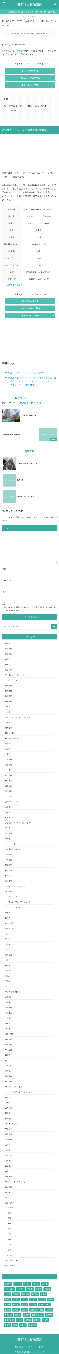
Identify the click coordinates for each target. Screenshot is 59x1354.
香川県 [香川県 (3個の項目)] (7, 1325)
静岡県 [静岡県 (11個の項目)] (45, 1320)
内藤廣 (7, 1002)
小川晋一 (8, 770)
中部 (9, 1223)
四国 (9, 1239)
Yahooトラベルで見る (30, 78)
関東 (9, 1218)
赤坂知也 (8, 649)
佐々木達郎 (9, 870)
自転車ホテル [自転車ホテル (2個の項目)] (37, 1315)
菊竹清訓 (8, 791)
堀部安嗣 (8, 1081)
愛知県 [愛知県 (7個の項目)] (33, 1305)
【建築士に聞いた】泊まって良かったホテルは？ (29, 12)
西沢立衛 (8, 1039)
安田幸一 (8, 1145)
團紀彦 (7, 976)
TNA (7, 986)
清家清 (7, 913)
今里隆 (7, 712)
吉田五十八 (9, 1171)
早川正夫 (8, 1050)
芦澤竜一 (8, 659)
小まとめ (8, 1255)
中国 (9, 1234)
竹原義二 (8, 944)
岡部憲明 (8, 765)
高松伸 (7, 934)
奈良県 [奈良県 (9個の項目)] (43, 1294)
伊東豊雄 (8, 691)
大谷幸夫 (8, 759)
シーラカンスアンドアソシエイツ (17, 902)
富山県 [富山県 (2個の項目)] (16, 1299)
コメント (9, 528)
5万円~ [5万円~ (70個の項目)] (27, 1284)
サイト (5, 592)
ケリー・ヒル (10, 844)
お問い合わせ (19, 1347)
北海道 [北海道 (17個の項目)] (7, 1294)
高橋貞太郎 (9, 928)
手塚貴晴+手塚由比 (12, 992)
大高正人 (8, 754)
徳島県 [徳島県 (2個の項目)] (16, 1305)
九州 (9, 1244)
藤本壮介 (8, 1071)
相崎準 (7, 643)
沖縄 (9, 1250)
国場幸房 (8, 855)
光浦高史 (8, 1129)
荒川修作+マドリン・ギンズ (15, 675)
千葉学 (7, 981)
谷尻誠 (7, 965)
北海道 (10, 1207)
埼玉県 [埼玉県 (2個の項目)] (35, 1294)
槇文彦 (7, 1113)
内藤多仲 (8, 997)
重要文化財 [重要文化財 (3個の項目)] (9, 1320)
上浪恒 (7, 723)
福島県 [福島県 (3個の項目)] (17, 1315)
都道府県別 (9, 1203)
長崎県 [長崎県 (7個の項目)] (19, 1320)
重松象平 (8, 881)
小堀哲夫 (8, 860)
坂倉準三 (8, 865)
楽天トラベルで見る (30, 85)
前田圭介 (8, 1097)
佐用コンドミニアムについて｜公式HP (26, 373)
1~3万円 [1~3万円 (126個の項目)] (8, 1284)
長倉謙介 (8, 1008)
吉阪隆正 (8, 1166)
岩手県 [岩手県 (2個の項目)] (50, 1299)
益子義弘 (8, 1118)
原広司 (7, 1055)
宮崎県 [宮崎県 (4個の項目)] (7, 1299)
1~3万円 (37, 403)
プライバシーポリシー (37, 1347)
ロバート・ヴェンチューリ (15, 1182)
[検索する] (54, 626)
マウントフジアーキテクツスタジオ (18, 1092)
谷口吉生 (8, 960)
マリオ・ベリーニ (12, 1124)
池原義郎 (8, 696)
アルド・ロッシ (11, 680)
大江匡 (7, 749)
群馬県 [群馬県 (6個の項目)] (26, 1315)
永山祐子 (8, 1029)
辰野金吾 (8, 955)
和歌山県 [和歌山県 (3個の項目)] (25, 1294)
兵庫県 (5, 51)
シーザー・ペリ (11, 897)
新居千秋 (8, 670)
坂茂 (7, 1060)
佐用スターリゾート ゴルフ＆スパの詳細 (28, 106)
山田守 (7, 1161)
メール (6, 580)
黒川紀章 (8, 833)
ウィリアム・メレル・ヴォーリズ (17, 717)
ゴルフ (14, 403)
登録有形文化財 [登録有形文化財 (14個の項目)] (36, 1310)
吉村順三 (8, 1176)
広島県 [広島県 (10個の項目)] (7, 1305)
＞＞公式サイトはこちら (13, 285)
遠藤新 (7, 744)
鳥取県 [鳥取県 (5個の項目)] (22, 1325)
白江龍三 (8, 891)
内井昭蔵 (8, 728)
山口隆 (7, 1150)
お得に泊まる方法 (12, 1260)
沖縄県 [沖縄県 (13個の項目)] (16, 1310)
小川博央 (8, 775)
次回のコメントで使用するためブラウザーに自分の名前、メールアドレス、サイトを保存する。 (29, 608)
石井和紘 (8, 701)
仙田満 (7, 918)
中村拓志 (8, 1018)
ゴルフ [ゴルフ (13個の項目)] (44, 1284)
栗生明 (7, 828)
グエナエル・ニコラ (12, 802)
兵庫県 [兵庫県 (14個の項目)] (47, 1289)
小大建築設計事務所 (12, 849)
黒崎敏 (7, 839)
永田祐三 (8, 1013)
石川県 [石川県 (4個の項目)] (49, 1310)
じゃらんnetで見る (30, 71)
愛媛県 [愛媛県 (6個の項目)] (24, 1305)
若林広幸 (8, 1187)
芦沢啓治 (8, 654)
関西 (9, 1229)
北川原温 (8, 796)
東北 (9, 1213)
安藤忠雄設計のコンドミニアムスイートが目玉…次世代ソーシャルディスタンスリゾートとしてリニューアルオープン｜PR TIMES (32, 381)
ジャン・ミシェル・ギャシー (16, 886)
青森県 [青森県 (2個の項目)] (36, 1320)
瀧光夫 (7, 939)
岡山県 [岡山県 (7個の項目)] (42, 1299)
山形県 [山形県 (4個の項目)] (33, 1299)
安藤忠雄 (33, 16)
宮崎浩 (7, 1103)
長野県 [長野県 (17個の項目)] (28, 1320)
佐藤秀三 (8, 876)
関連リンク (15, 110)
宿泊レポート (10, 1266)
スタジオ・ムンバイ (12, 907)
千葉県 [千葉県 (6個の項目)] (16, 1294)
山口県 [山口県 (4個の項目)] (24, 1299)
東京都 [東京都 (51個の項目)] (7, 1310)
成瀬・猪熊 (9, 1034)
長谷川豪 (8, 1045)
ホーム (25, 16)
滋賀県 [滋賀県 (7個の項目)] (24, 1310)
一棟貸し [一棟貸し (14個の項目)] (20, 1289)
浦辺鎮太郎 (9, 733)
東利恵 (7, 664)
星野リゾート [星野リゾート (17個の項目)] (44, 1305)
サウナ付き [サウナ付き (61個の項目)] (9, 1289)
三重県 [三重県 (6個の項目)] (30, 1289)
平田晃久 (8, 1066)
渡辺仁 (7, 1198)
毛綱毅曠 (8, 1140)
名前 (5, 569)
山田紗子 (8, 1155)
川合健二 (8, 786)
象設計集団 (9, 923)
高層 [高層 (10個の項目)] (15, 1325)
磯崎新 (7, 707)
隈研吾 (7, 812)
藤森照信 (8, 1076)
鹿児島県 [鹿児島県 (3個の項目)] (32, 1325)
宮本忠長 (8, 1108)
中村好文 (8, 1023)
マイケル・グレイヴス (13, 1087)
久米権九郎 (9, 818)
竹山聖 (7, 950)
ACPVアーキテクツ (12, 738)
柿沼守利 (8, 781)
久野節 (7, 807)
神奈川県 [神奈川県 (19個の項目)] (8, 1315)
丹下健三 (8, 971)
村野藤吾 (8, 1134)
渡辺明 (7, 1192)
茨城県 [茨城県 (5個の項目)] (49, 1315)
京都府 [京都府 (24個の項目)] (38, 1289)
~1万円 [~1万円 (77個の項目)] (36, 1284)
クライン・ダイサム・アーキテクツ (18, 823)
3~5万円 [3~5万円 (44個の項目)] (17, 1284)
